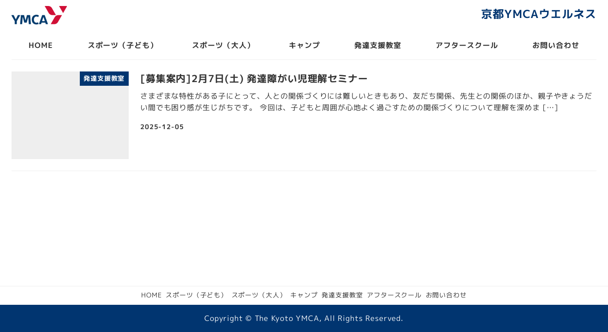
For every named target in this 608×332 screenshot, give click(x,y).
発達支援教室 (342, 295)
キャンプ (304, 295)
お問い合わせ (446, 295)
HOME (151, 295)
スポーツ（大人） (259, 295)
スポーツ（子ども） (196, 295)
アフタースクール (394, 295)
